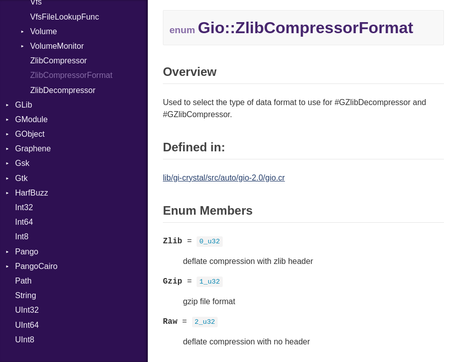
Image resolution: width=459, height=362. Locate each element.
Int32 (24, 207)
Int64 (24, 222)
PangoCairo (36, 266)
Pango (26, 251)
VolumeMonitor (57, 46)
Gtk (21, 178)
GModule (31, 119)
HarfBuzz (31, 193)
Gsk (22, 163)
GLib (23, 105)
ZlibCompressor (58, 60)
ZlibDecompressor (63, 90)
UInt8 (24, 339)
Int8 (22, 236)
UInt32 (27, 310)
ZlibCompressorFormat (71, 75)
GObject (30, 134)
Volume (43, 31)
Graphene (33, 148)
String (25, 295)
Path (23, 281)
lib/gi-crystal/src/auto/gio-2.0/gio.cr (224, 177)
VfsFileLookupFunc (64, 17)
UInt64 (27, 325)
